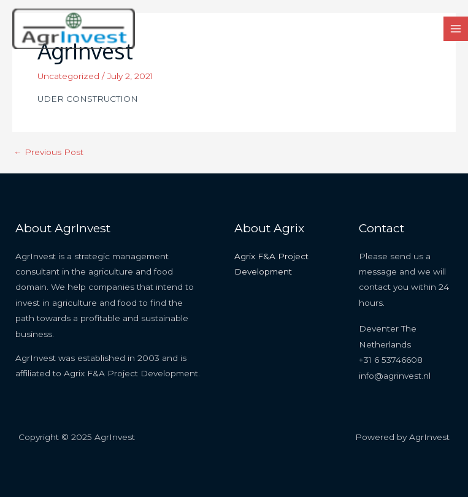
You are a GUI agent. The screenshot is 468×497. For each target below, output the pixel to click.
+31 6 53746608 (391, 360)
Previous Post (48, 152)
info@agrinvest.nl (395, 376)
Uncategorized (68, 76)
